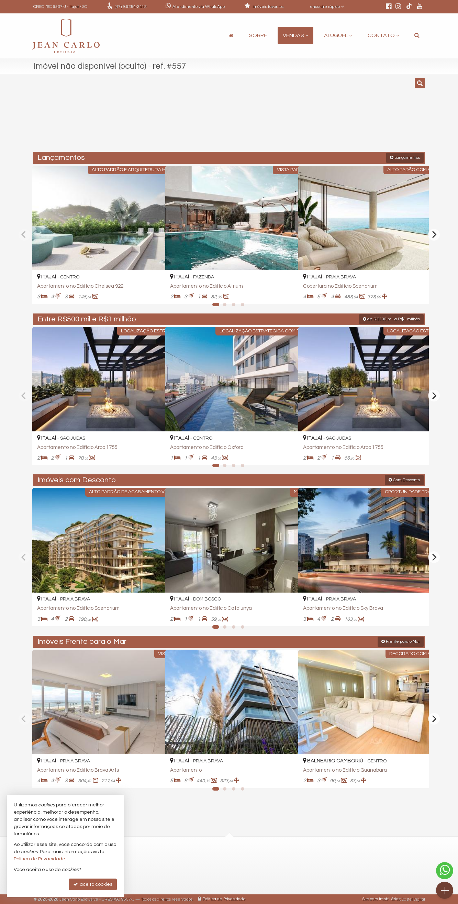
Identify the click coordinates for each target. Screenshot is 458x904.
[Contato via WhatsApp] (444, 870)
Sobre (258, 35)
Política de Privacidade (224, 898)
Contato (383, 35)
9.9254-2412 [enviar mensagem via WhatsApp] (131, 6)
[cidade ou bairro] (291, 116)
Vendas (295, 35)
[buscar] (344, 116)
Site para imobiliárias (381, 899)
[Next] (434, 234)
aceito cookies (92, 884)
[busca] (417, 35)
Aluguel (338, 35)
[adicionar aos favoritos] (152, 291)
